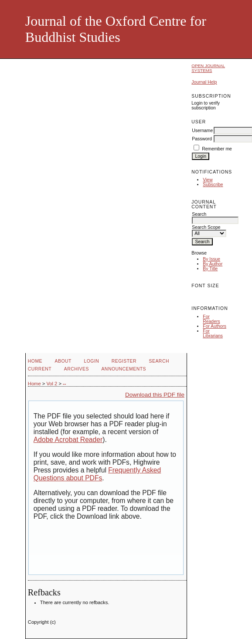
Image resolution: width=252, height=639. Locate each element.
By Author (212, 264)
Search (159, 361)
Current (39, 369)
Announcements (123, 369)
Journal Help (204, 82)
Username (202, 130)
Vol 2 (51, 383)
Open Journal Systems (208, 68)
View (207, 179)
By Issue (211, 259)
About (63, 361)
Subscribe (213, 184)
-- (64, 383)
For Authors (214, 326)
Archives (76, 369)
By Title (210, 268)
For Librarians (213, 333)
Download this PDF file (154, 394)
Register (124, 361)
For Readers (211, 319)
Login (91, 361)
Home (35, 361)
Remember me (217, 148)
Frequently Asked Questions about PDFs (97, 474)
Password (202, 138)
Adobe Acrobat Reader (68, 439)
